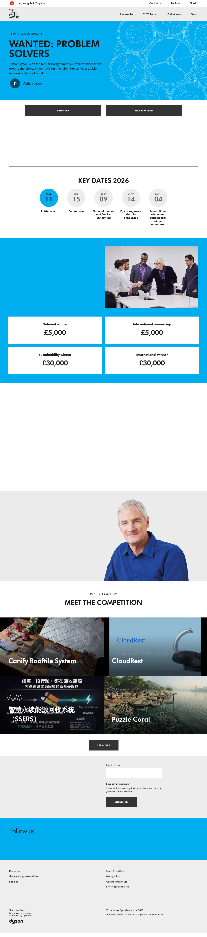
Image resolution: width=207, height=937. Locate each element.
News (194, 14)
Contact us (155, 3)
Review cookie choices (117, 890)
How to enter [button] (126, 14)
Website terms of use (116, 885)
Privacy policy (112, 880)
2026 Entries (150, 14)
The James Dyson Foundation (24, 880)
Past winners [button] (174, 14)
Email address (114, 768)
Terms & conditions (115, 875)
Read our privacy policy (118, 787)
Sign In (193, 3)
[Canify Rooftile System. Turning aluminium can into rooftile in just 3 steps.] (52, 649)
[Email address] (134, 776)
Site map (13, 885)
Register (175, 3)
